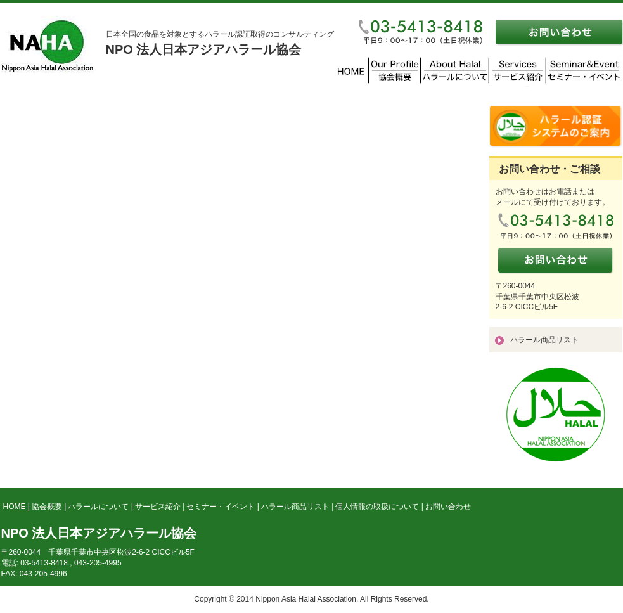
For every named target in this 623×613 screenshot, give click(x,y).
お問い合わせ (448, 506)
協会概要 (47, 506)
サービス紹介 (158, 506)
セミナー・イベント (220, 506)
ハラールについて (98, 506)
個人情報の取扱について (377, 506)
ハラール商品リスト (544, 339)
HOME (14, 506)
